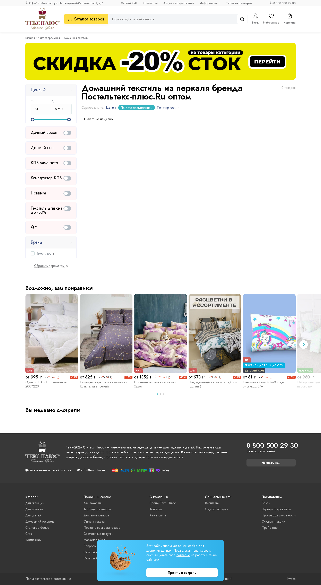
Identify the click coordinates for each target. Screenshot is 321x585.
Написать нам (271, 463)
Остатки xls (91, 552)
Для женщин (34, 503)
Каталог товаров (86, 19)
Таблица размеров (239, 3)
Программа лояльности (279, 515)
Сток (28, 533)
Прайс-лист (270, 527)
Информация (209, 3)
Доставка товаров (96, 515)
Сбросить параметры (49, 266)
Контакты (155, 509)
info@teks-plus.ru (93, 470)
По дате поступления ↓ (136, 107)
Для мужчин (34, 509)
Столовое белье (37, 527)
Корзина (290, 19)
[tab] (157, 394)
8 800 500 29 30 (284, 3)
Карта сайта (157, 515)
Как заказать (93, 503)
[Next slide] (303, 344)
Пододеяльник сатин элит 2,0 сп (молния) (213, 384)
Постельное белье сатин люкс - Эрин (157, 384)
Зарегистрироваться (276, 509)
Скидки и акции (273, 521)
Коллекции (150, 3)
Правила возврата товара (102, 527)
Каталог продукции (49, 38)
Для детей (33, 515)
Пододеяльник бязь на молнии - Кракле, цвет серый (103, 384)
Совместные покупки (98, 533)
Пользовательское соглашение (48, 579)
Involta (291, 579)
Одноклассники (216, 509)
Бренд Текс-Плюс (162, 503)
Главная (30, 38)
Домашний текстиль (39, 521)
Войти (266, 503)
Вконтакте (212, 503)
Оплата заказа (94, 521)
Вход (255, 19)
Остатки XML (129, 3)
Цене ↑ (111, 107)
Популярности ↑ (168, 107)
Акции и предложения (178, 3)
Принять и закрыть (182, 572)
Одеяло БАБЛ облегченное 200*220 (46, 384)
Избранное (271, 19)
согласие (183, 555)
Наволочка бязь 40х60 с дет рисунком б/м (264, 384)
